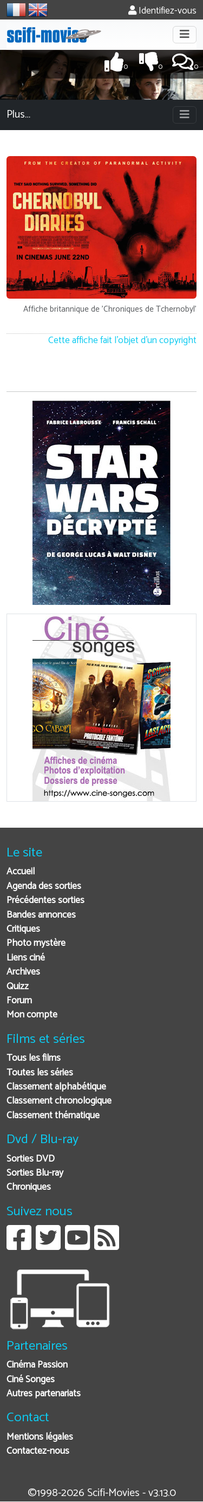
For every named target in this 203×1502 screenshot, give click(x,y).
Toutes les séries (39, 1073)
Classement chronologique (59, 1101)
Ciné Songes (30, 1380)
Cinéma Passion (37, 1365)
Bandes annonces (41, 915)
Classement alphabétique (56, 1087)
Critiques (23, 929)
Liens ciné (25, 958)
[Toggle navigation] (185, 34)
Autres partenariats (43, 1394)
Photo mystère (36, 943)
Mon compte (31, 1015)
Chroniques (28, 1187)
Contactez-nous (37, 1451)
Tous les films (33, 1058)
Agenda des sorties (43, 886)
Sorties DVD (30, 1159)
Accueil (20, 872)
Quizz (17, 987)
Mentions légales (39, 1437)
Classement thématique (53, 1116)
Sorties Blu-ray (34, 1173)
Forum (19, 1001)
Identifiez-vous (162, 11)
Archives (23, 972)
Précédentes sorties (45, 900)
